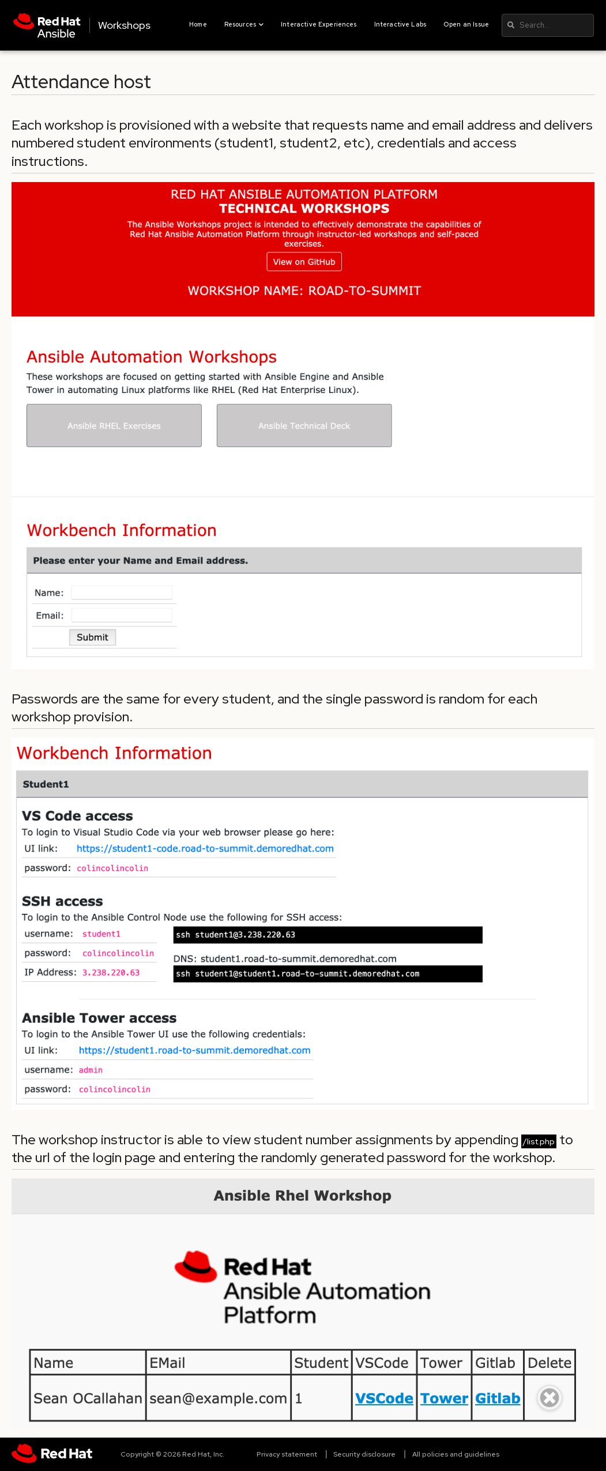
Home (198, 24)
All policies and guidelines (455, 1454)
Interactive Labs (400, 24)
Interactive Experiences (318, 24)
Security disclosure (364, 1454)
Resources (244, 24)
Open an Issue (466, 24)
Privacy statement (287, 1454)
